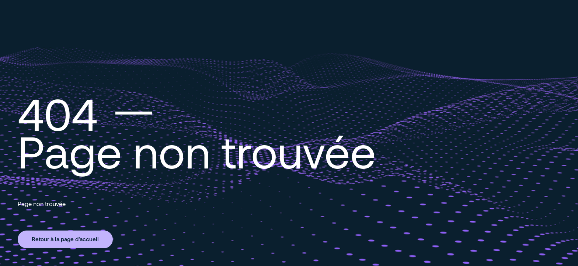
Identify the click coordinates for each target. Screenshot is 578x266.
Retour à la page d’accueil (65, 239)
